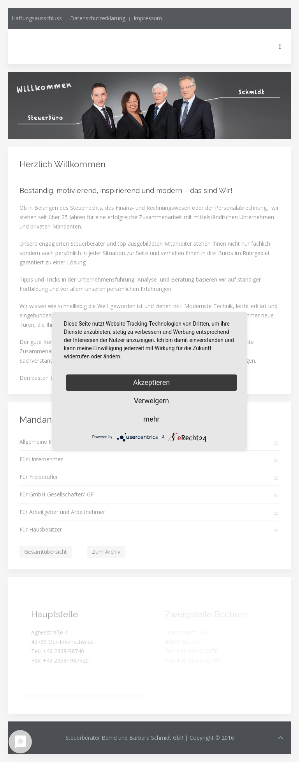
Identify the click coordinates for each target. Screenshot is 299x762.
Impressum (148, 18)
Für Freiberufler (38, 476)
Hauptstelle (54, 614)
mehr (151, 419)
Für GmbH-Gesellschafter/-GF (56, 494)
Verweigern (151, 401)
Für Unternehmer (41, 459)
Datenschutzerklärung (97, 18)
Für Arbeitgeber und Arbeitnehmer (62, 512)
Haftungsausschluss (37, 18)
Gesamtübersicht (45, 551)
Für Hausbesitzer (40, 529)
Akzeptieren (151, 382)
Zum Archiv (106, 551)
